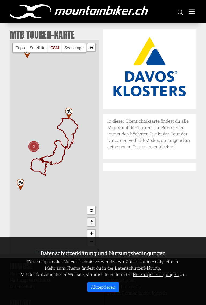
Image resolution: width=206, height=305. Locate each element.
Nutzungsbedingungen (156, 274)
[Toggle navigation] (191, 11)
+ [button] (91, 234)
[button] (91, 47)
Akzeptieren (103, 287)
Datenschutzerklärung (137, 268)
